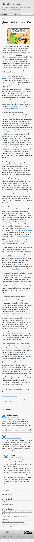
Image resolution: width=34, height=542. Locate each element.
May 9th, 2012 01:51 (12, 417)
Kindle (8, 136)
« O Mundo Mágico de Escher (9, 396)
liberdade (19, 55)
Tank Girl (15, 185)
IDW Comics (19, 181)
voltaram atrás (6, 243)
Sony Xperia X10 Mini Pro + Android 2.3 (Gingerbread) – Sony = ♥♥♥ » (17, 400)
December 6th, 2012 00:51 (14, 438)
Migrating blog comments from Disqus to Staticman (15, 516)
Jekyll (18, 536)
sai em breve (13, 369)
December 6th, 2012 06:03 (16, 457)
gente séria (18, 258)
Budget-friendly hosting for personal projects (13, 522)
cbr (18, 264)
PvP (28, 172)
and (15, 536)
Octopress (28, 536)
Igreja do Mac (24, 354)
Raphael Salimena (20, 312)
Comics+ (23, 164)
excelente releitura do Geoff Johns (13, 108)
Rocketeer (22, 185)
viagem (8, 66)
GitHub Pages (11, 536)
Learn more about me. (7, 494)
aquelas (18, 252)
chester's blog (11, 4)
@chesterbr (5, 504)
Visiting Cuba (5, 519)
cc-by (7, 532)
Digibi (21, 303)
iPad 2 (23, 63)
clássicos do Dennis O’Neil (17, 106)
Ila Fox (20, 534)
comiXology (6, 78)
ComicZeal (15, 269)
